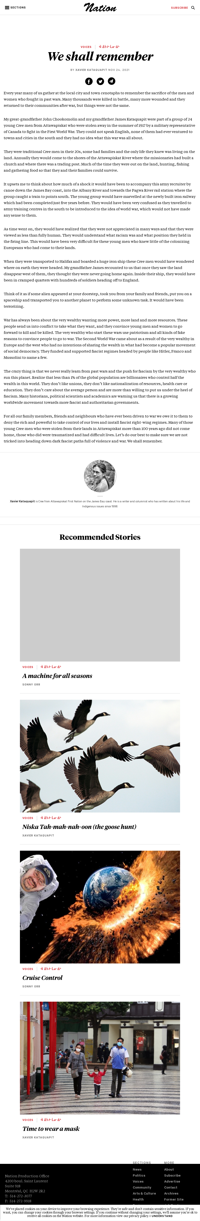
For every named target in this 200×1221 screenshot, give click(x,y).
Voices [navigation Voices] (138, 1182)
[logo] (100, 11)
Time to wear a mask (50, 1128)
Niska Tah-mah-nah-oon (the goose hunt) (79, 826)
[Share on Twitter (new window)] (100, 81)
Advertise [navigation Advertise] (172, 1182)
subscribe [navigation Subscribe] (179, 8)
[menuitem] (179, 8)
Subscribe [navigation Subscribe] (172, 1176)
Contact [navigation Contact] (170, 1188)
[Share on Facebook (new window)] (89, 81)
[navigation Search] (193, 9)
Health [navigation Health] (138, 1200)
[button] (16, 7)
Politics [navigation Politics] (139, 1176)
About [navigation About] (169, 1170)
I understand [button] (161, 1216)
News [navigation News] (137, 1170)
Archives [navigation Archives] (171, 1194)
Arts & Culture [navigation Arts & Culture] (144, 1194)
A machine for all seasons (57, 675)
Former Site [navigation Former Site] (174, 1200)
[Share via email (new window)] (111, 81)
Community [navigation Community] (142, 1188)
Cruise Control (42, 977)
